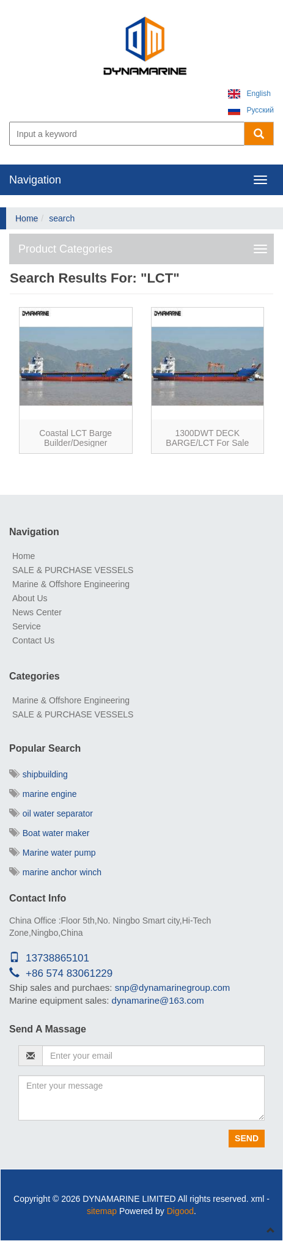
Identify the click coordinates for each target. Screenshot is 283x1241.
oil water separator (51, 813)
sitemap (102, 1211)
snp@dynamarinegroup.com (172, 987)
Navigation (35, 180)
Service (26, 626)
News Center (37, 612)
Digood (180, 1211)
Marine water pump (52, 853)
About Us (30, 598)
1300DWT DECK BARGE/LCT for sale (207, 437)
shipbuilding (38, 774)
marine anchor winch (55, 872)
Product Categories (65, 249)
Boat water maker (49, 833)
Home (26, 218)
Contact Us (33, 640)
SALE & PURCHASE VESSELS (72, 570)
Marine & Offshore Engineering (71, 584)
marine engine (43, 794)
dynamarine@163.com (158, 1000)
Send (247, 1138)
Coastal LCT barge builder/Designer (75, 437)
